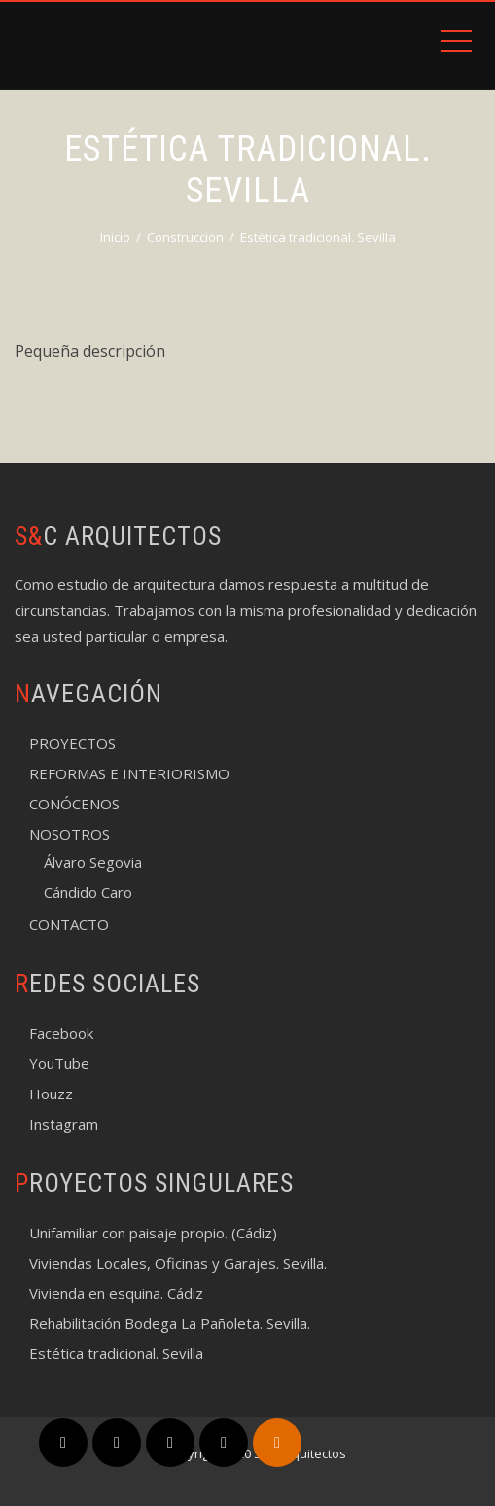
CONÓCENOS (74, 803)
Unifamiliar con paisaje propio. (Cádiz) (153, 1232)
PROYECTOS (72, 743)
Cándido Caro (88, 892)
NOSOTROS (69, 833)
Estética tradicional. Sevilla (116, 1353)
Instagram (63, 1123)
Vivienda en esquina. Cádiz (116, 1293)
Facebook (61, 1033)
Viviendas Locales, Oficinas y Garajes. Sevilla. (178, 1263)
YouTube (59, 1063)
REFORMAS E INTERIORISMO (129, 773)
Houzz (51, 1093)
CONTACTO (69, 924)
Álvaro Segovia (93, 862)
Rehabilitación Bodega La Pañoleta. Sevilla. (169, 1323)
